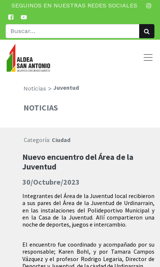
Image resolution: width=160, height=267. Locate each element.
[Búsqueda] (146, 31)
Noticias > (37, 88)
